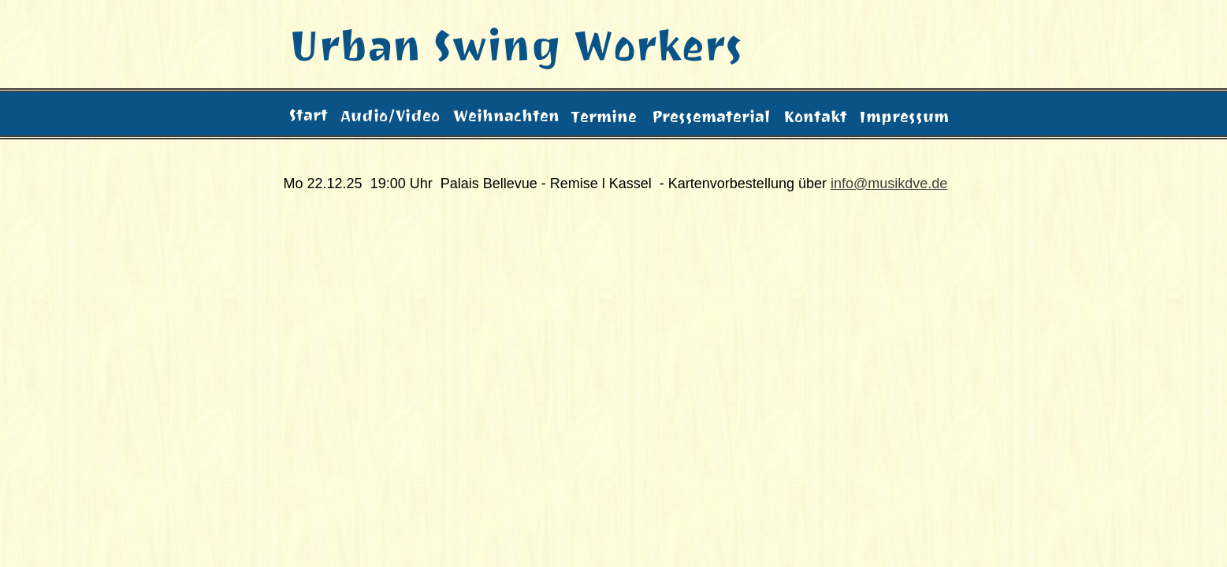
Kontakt (815, 115)
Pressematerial (711, 115)
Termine (604, 119)
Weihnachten (506, 114)
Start (308, 115)
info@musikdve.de (889, 183)
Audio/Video (390, 114)
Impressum (904, 115)
